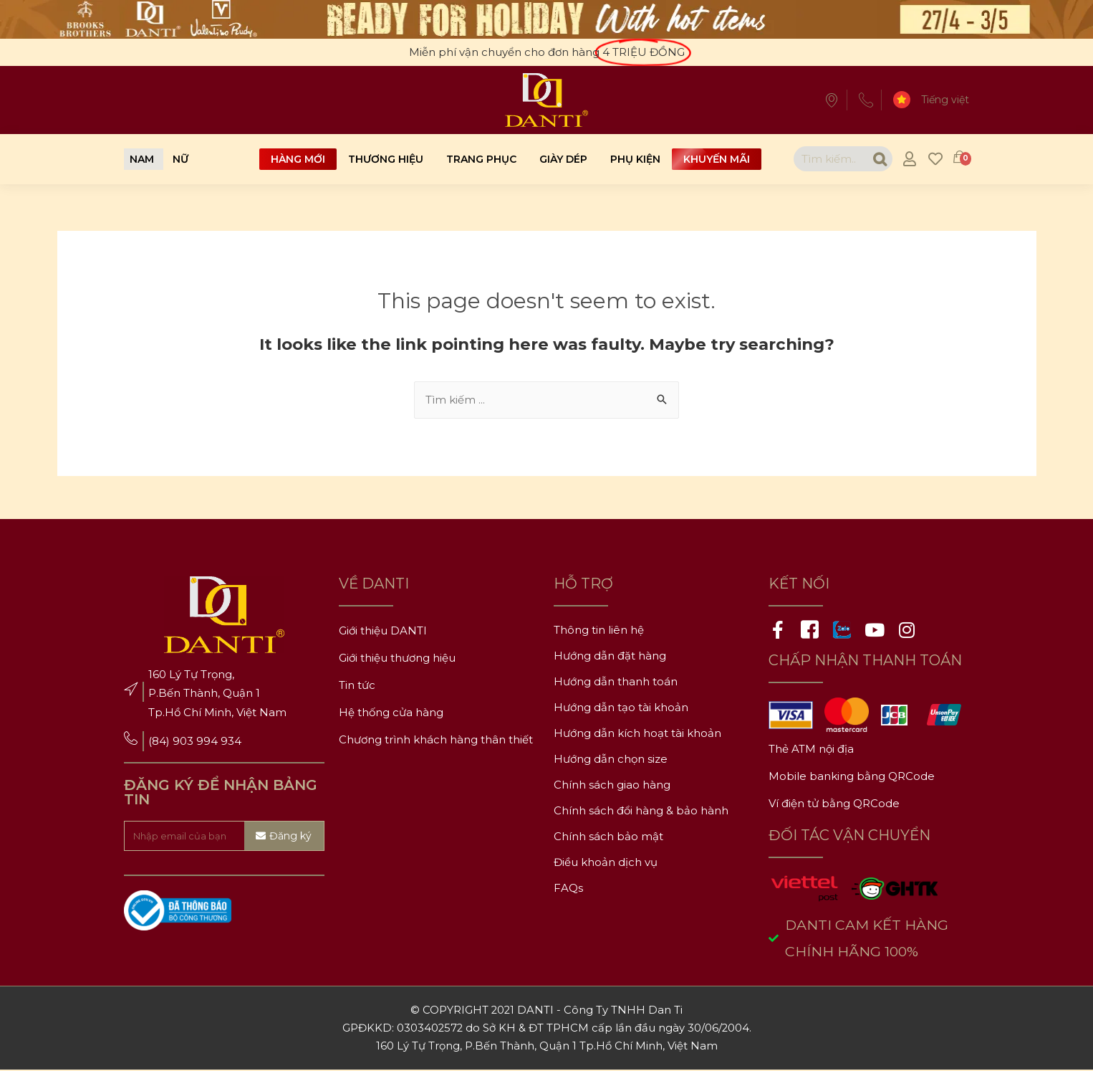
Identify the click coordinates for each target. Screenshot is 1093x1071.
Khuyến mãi (716, 159)
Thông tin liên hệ (599, 630)
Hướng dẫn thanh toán (616, 682)
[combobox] (828, 158)
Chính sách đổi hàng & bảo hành (641, 811)
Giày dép (563, 159)
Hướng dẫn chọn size (611, 759)
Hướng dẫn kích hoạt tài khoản (637, 734)
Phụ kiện (635, 159)
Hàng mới (298, 159)
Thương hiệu (385, 159)
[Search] (877, 158)
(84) (160, 741)
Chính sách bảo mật (608, 837)
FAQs (568, 888)
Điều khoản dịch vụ (606, 863)
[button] (142, 159)
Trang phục (481, 159)
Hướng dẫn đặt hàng (610, 656)
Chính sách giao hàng (612, 785)
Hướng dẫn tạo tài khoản (621, 708)
